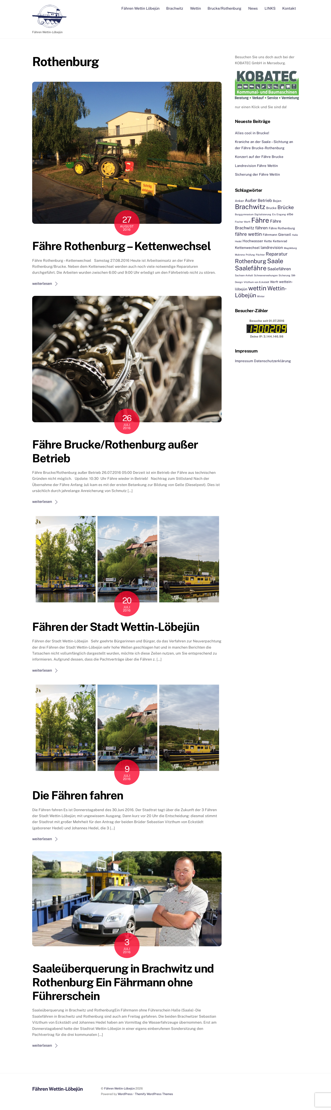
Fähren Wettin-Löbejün (119, 1088)
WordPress (125, 1094)
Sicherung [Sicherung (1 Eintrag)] (284, 275)
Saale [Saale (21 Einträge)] (275, 261)
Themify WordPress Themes (154, 1094)
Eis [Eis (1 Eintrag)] (274, 214)
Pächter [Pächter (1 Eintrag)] (260, 254)
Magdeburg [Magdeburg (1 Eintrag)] (290, 248)
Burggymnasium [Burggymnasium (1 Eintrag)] (244, 214)
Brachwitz (174, 8)
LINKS (270, 8)
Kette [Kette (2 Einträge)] (268, 241)
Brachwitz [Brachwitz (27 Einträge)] (250, 207)
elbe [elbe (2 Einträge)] (290, 214)
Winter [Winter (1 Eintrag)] (261, 296)
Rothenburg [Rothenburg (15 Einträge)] (250, 261)
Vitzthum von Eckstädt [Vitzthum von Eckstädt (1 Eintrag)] (256, 282)
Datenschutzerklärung (272, 361)
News (253, 8)
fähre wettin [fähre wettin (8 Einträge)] (248, 234)
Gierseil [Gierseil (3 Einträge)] (284, 234)
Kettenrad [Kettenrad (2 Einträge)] (280, 241)
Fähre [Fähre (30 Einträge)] (260, 220)
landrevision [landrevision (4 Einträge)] (272, 247)
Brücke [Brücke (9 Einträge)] (285, 207)
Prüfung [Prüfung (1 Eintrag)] (250, 254)
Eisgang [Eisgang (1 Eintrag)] (281, 214)
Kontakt (289, 8)
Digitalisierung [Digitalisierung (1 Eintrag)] (262, 214)
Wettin (195, 8)
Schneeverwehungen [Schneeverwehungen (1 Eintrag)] (266, 275)
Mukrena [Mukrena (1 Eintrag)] (240, 254)
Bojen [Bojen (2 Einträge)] (277, 201)
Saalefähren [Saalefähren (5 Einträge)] (279, 268)
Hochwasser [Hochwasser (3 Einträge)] (253, 241)
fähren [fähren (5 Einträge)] (261, 227)
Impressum (244, 361)
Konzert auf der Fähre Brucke (259, 157)
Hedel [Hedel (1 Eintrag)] (238, 241)
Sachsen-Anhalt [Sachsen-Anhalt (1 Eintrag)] (244, 275)
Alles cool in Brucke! (252, 133)
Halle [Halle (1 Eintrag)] (295, 234)
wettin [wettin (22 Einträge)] (257, 288)
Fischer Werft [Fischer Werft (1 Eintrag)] (242, 222)
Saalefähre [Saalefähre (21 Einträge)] (250, 268)
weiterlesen (42, 283)
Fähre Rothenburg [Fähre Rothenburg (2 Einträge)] (282, 228)
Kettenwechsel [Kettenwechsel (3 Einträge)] (247, 247)
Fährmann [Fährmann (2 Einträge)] (270, 234)
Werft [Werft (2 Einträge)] (274, 282)
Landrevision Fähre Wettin (256, 166)
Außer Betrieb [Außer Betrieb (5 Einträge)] (258, 200)
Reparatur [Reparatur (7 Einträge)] (277, 254)
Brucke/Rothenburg (224, 8)
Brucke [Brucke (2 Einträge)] (271, 208)
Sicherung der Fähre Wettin (257, 175)
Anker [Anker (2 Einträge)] (239, 201)
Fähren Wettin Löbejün (140, 8)
